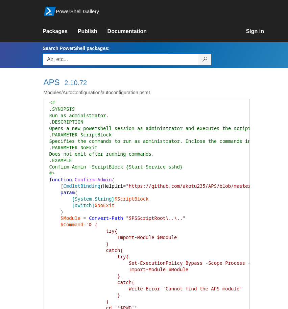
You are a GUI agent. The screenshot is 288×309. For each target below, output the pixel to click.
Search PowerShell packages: (76, 48)
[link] (60, 31)
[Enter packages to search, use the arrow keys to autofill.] (121, 59)
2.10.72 (75, 82)
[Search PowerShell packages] (205, 59)
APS (52, 82)
